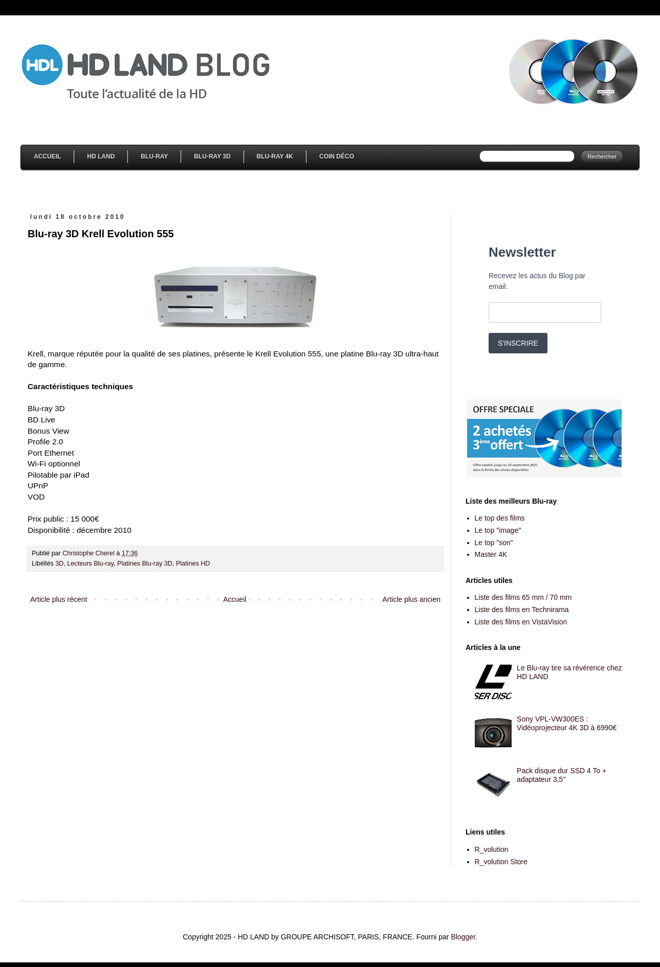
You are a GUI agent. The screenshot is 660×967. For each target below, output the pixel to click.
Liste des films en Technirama (522, 609)
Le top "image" (498, 530)
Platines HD (193, 563)
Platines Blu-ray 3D (144, 563)
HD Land (101, 156)
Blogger (463, 937)
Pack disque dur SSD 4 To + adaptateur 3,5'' (561, 775)
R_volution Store (501, 862)
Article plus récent (58, 599)
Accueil (47, 156)
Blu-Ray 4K (275, 156)
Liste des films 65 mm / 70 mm (523, 597)
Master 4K (491, 554)
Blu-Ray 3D (212, 156)
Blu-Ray (154, 156)
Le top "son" (494, 542)
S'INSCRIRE (518, 343)
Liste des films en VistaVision (521, 622)
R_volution (492, 849)
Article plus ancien (411, 599)
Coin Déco (336, 156)
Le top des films (500, 518)
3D (59, 563)
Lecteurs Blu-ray (90, 563)
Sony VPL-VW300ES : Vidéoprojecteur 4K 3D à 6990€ (567, 723)
